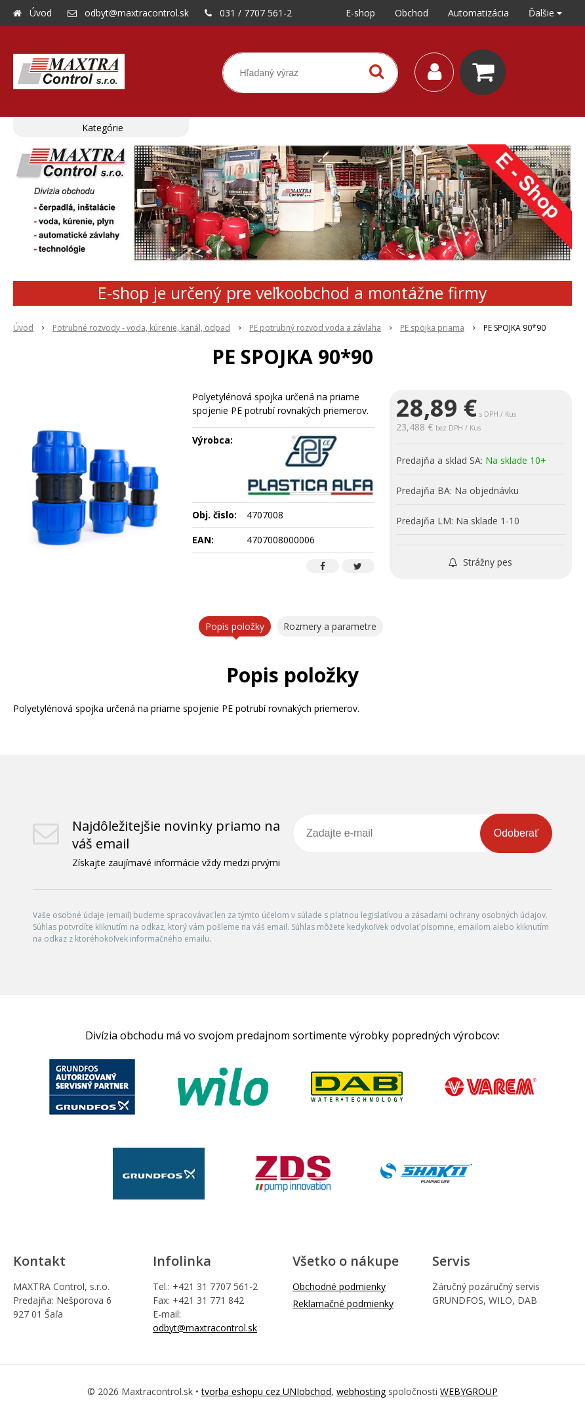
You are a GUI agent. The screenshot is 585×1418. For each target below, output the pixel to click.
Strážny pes (480, 562)
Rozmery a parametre (329, 626)
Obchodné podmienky (339, 1286)
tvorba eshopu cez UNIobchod (266, 1391)
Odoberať (516, 833)
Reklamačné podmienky (342, 1303)
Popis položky (234, 626)
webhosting (361, 1391)
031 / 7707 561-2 (256, 13)
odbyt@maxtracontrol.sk (137, 13)
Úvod (41, 13)
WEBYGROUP (469, 1391)
